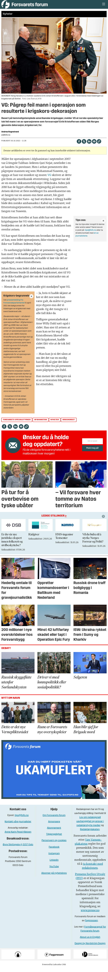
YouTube (54, 870)
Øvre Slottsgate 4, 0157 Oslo (18, 848)
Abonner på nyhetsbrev (54, 877)
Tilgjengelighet (54, 838)
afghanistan (40, 423)
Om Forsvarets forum (54, 819)
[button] (104, 520)
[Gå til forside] (24, 6)
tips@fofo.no (90, 234)
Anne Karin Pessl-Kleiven (18, 835)
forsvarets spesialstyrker (17, 423)
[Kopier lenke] (99, 145)
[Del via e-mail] (94, 145)
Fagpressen (91, 924)
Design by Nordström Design (90, 947)
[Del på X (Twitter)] (84, 145)
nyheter (54, 423)
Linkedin (54, 864)
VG (49, 178)
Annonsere (54, 825)
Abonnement (54, 831)
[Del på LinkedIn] (89, 145)
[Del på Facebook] (78, 145)
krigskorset (69, 423)
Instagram (54, 857)
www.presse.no (90, 914)
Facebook (54, 851)
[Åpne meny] (103, 6)
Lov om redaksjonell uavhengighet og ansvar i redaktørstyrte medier (90, 825)
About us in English (90, 941)
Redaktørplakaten (90, 833)
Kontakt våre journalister (18, 825)
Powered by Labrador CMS (54, 968)
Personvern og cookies (54, 844)
